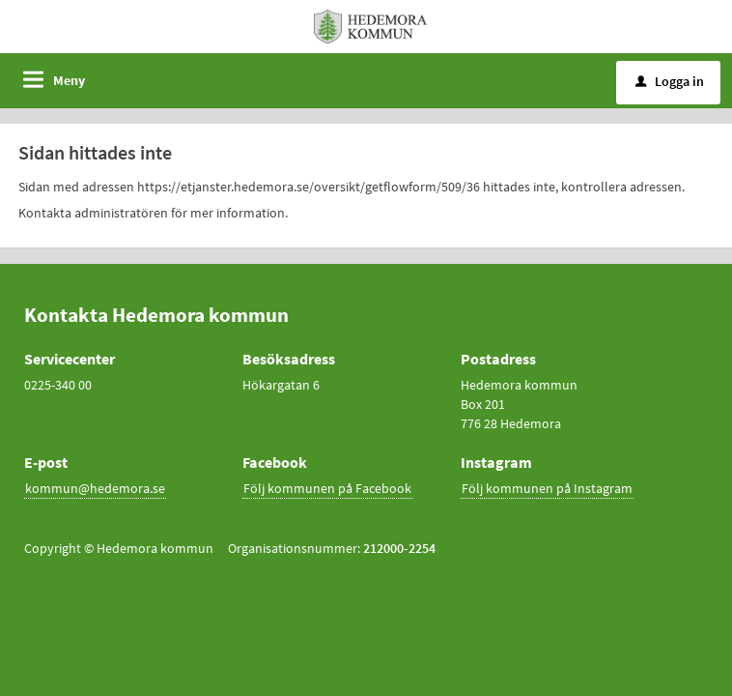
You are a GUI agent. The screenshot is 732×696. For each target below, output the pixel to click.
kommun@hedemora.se (95, 488)
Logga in (669, 81)
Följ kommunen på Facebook (327, 488)
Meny (69, 80)
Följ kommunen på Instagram (547, 488)
